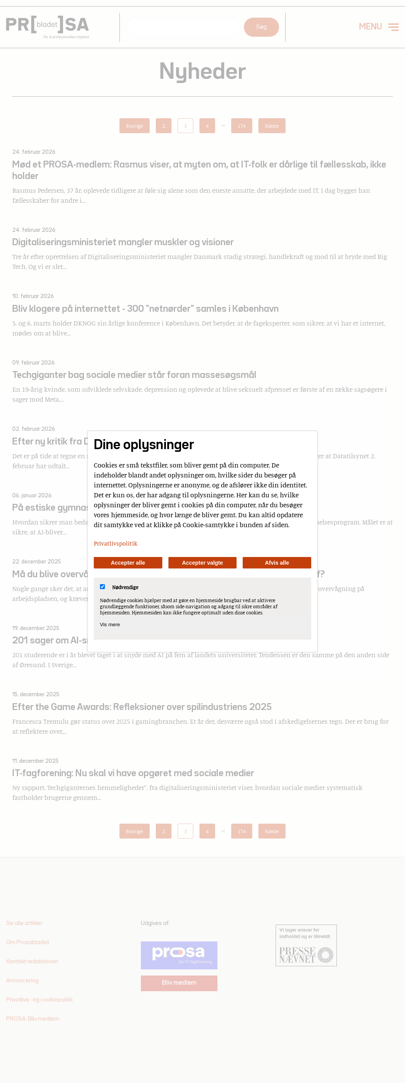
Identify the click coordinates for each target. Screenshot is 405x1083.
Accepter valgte (202, 563)
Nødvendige (119, 587)
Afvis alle (277, 563)
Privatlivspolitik (115, 543)
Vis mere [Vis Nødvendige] (110, 624)
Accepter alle (128, 563)
